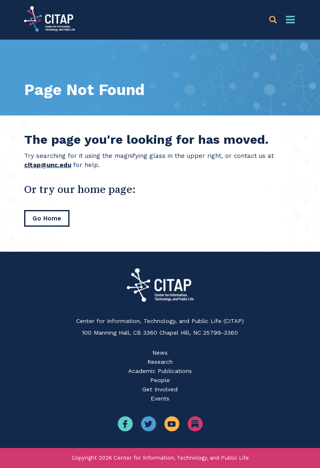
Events (160, 398)
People (160, 380)
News (160, 352)
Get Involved (160, 389)
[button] (274, 20)
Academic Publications (160, 371)
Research (160, 361)
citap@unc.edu (47, 165)
